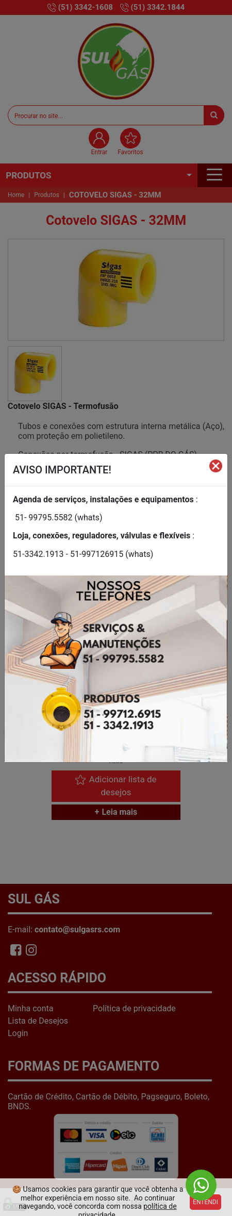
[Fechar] (215, 465)
